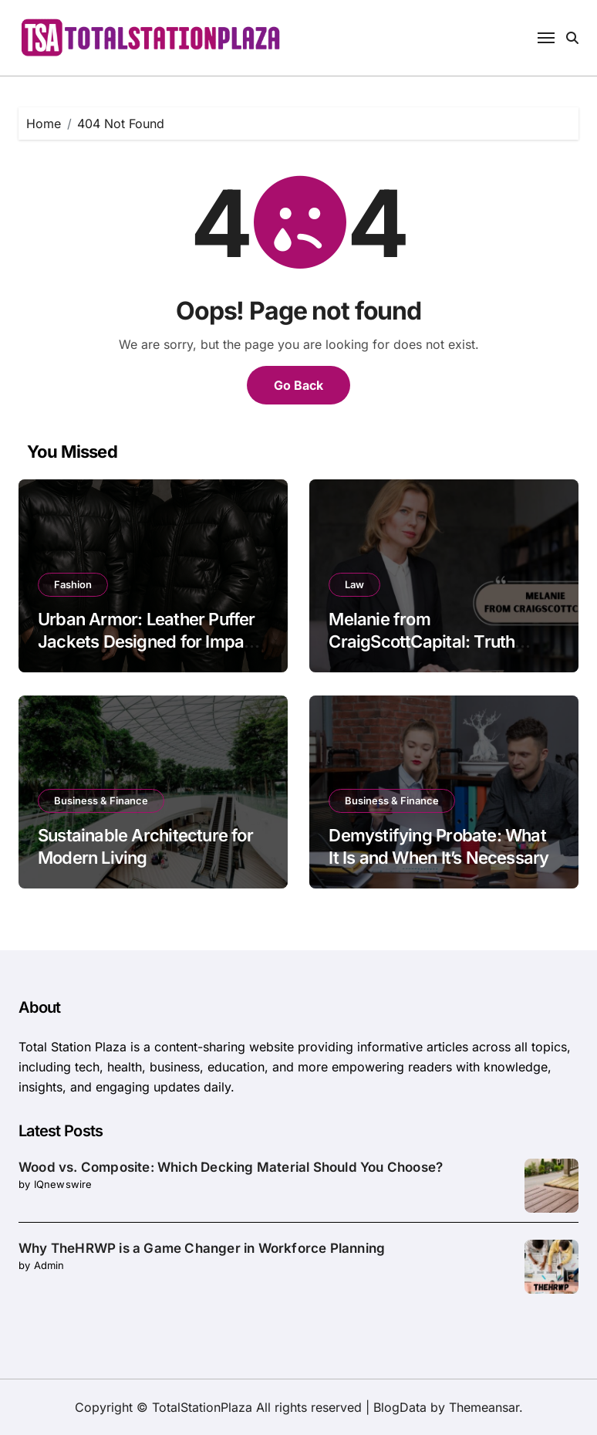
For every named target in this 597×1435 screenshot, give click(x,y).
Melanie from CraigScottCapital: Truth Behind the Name (421, 641)
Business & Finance (101, 800)
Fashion (73, 584)
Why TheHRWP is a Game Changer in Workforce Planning (202, 1248)
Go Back (298, 385)
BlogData (400, 1407)
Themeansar (484, 1407)
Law (354, 584)
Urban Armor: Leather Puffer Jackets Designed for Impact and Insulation (148, 641)
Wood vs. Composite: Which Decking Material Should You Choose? (231, 1167)
